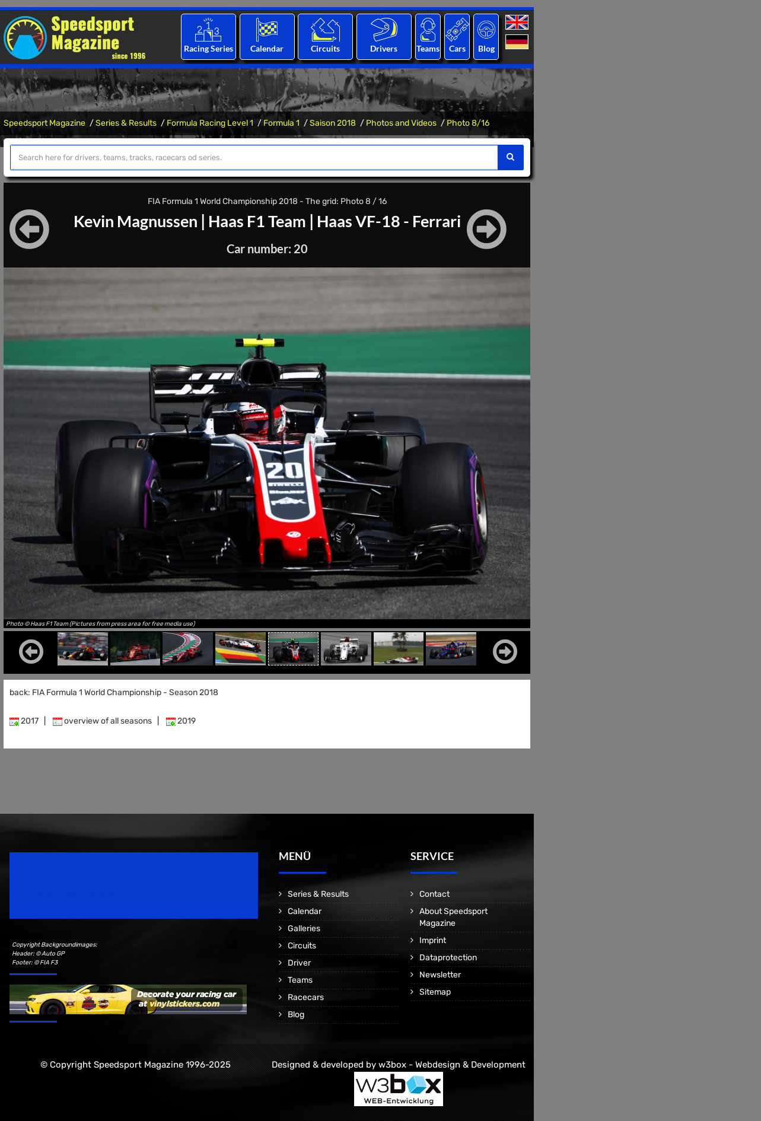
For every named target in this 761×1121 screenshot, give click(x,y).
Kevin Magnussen (130, 221)
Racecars (306, 997)
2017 (24, 721)
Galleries (304, 928)
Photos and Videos (401, 123)
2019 (181, 721)
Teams (428, 48)
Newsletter (440, 975)
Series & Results (126, 123)
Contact (434, 894)
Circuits (325, 48)
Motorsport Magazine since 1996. (77, 893)
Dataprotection (448, 958)
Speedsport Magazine (44, 123)
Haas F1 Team (257, 221)
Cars (457, 48)
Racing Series (208, 48)
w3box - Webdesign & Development (452, 1064)
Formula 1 (281, 123)
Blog (486, 48)
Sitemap (435, 992)
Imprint (432, 940)
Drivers (383, 48)
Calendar (267, 48)
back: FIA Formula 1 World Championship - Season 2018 (113, 692)
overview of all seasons (102, 721)
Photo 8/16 (468, 123)
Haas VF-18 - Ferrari (394, 221)
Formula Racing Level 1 (210, 123)
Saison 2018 (333, 123)
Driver (299, 963)
